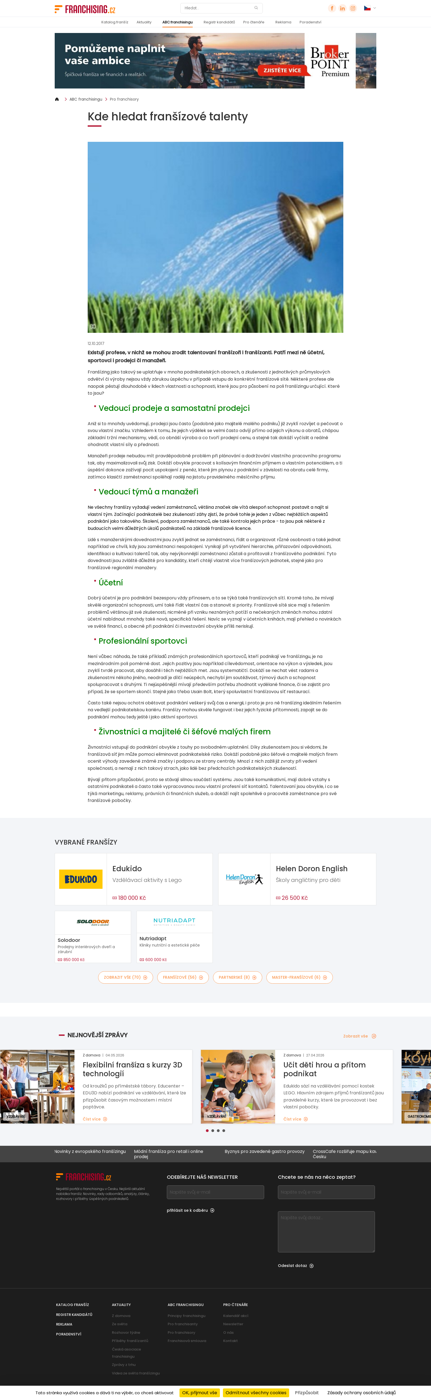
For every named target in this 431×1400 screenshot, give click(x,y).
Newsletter (233, 1324)
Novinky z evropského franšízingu (88, 1152)
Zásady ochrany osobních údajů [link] (361, 1393)
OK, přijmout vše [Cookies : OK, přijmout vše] (199, 1393)
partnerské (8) (237, 977)
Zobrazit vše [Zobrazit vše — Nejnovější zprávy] (359, 1036)
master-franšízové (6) (299, 977)
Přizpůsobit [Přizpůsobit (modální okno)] (307, 1393)
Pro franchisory (124, 99)
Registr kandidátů (219, 22)
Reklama (283, 22)
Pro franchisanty (183, 1324)
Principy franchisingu (186, 1315)
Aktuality (144, 22)
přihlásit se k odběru (190, 1210)
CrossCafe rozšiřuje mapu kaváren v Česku (350, 1154)
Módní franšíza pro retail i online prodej (166, 1154)
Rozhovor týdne (126, 1332)
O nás (228, 1332)
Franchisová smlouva (187, 1340)
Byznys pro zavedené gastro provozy (263, 1152)
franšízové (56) (183, 977)
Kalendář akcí (235, 1315)
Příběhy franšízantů (130, 1340)
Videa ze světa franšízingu (136, 1373)
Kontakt (230, 1340)
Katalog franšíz (114, 22)
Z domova (121, 1315)
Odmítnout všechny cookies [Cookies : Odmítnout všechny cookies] (256, 1393)
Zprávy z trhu (124, 1364)
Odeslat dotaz (296, 1265)
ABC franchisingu (177, 22)
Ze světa (119, 1324)
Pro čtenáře (253, 22)
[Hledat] (218, 8)
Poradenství (310, 22)
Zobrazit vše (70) (125, 977)
